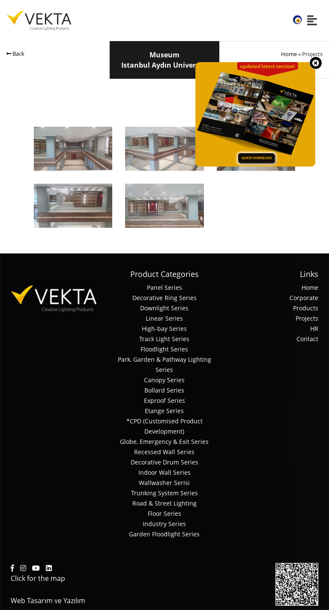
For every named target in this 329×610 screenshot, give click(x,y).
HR (314, 328)
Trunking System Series (164, 493)
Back (15, 53)
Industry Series (164, 524)
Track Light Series (164, 339)
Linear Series (164, 318)
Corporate (304, 298)
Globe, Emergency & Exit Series (164, 441)
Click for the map (38, 578)
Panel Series (164, 287)
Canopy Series (164, 380)
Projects (307, 318)
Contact (307, 339)
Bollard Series (164, 390)
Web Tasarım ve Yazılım (48, 600)
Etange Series (164, 411)
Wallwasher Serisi (164, 483)
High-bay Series (164, 328)
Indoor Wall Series (164, 472)
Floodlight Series (164, 349)
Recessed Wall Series (164, 452)
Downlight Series (164, 308)
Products (305, 308)
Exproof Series (164, 400)
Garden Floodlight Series (164, 534)
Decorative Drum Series (164, 462)
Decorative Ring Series (164, 298)
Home (289, 54)
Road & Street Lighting (164, 503)
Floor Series (164, 513)
